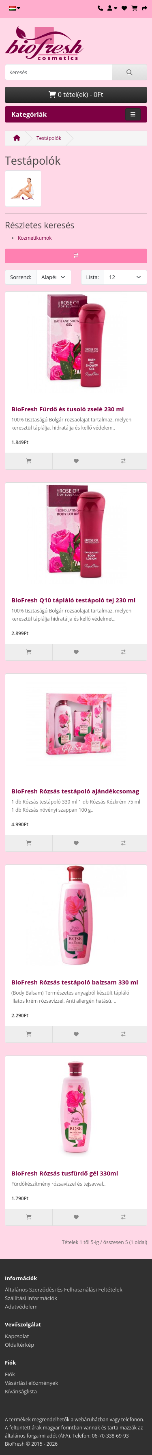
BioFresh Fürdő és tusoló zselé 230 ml (67, 409)
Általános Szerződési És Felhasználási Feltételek (63, 1289)
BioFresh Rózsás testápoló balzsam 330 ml (74, 982)
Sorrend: (20, 277)
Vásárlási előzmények (31, 1382)
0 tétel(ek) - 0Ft (76, 94)
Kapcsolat (17, 1336)
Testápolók (48, 138)
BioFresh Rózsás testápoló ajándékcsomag (75, 791)
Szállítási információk (31, 1298)
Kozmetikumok (35, 237)
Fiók (10, 1374)
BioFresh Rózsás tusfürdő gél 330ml (64, 1173)
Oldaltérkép (19, 1344)
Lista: (92, 277)
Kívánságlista (21, 1391)
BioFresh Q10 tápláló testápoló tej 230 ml (73, 600)
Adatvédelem (21, 1306)
